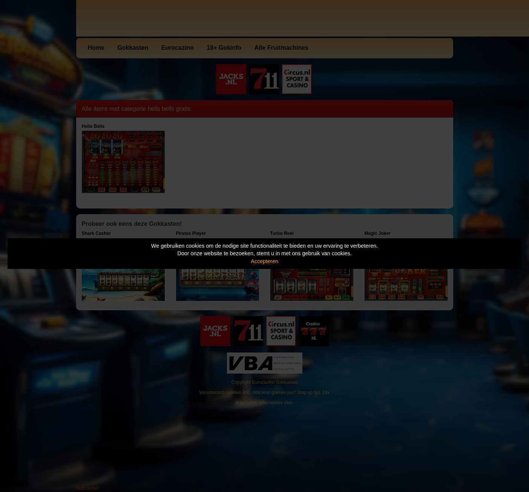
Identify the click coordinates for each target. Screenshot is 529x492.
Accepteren (264, 261)
